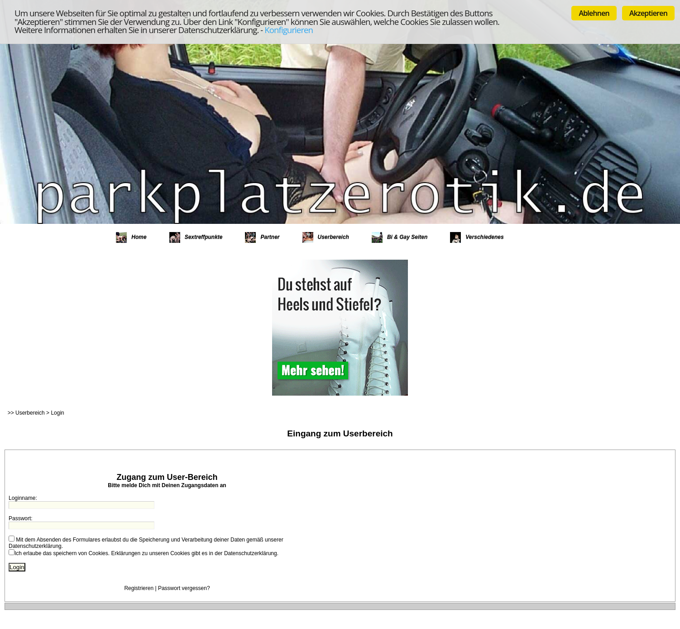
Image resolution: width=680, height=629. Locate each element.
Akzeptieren (648, 13)
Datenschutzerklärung (35, 546)
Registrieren (138, 588)
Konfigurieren (288, 29)
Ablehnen (594, 13)
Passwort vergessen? (184, 588)
